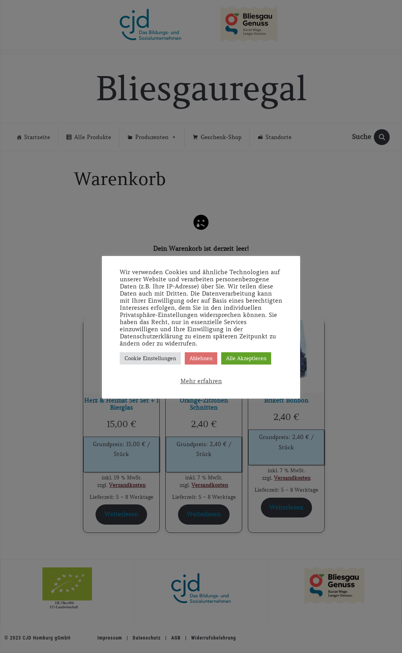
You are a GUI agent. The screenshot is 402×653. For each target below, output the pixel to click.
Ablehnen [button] (201, 358)
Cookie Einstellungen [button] (150, 358)
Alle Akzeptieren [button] (246, 358)
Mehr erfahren (201, 381)
